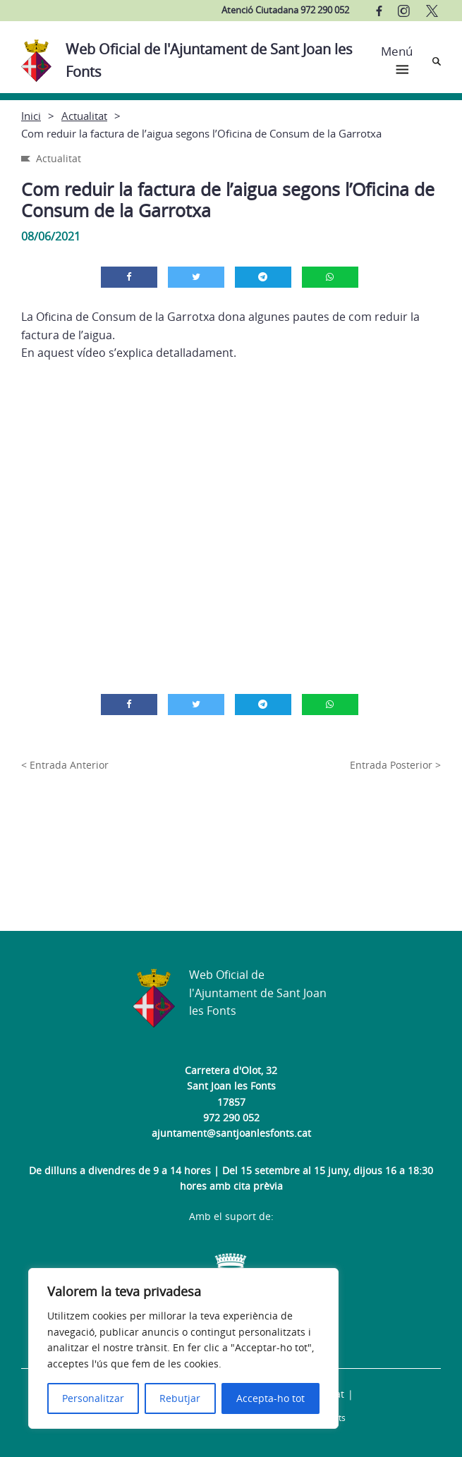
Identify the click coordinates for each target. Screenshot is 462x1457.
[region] (183, 1348)
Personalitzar (93, 1398)
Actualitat (84, 116)
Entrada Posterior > (395, 765)
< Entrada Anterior (65, 765)
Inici (31, 116)
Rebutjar (179, 1398)
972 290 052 (231, 1117)
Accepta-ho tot (270, 1398)
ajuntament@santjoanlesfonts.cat (231, 1133)
